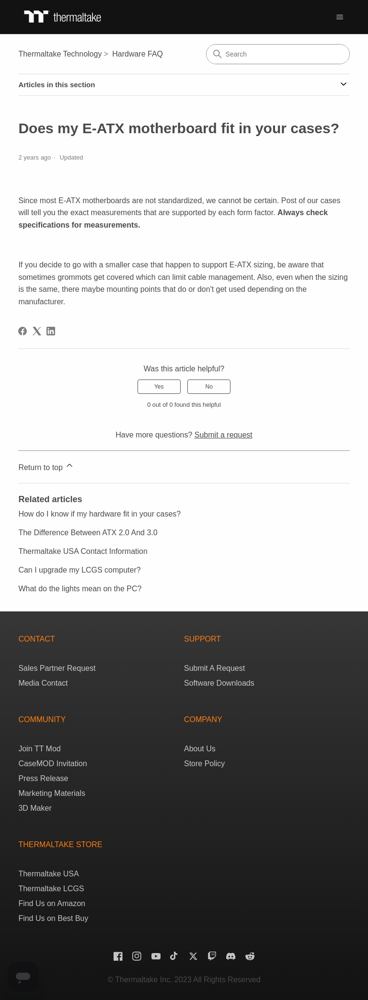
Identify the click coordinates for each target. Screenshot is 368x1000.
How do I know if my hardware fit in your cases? (99, 514)
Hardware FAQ (137, 54)
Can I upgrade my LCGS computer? (79, 570)
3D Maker (34, 808)
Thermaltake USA (48, 874)
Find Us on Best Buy (53, 918)
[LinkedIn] (50, 331)
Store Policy (204, 763)
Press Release (43, 778)
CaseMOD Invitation (52, 763)
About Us (200, 749)
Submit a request (224, 435)
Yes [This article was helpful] (159, 386)
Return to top (46, 465)
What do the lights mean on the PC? (79, 589)
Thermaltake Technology (60, 54)
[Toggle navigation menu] (340, 17)
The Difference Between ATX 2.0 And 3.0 (87, 533)
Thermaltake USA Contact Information (82, 551)
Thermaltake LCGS (51, 889)
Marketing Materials (51, 793)
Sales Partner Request (56, 668)
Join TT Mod (39, 749)
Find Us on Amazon (51, 903)
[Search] (278, 54)
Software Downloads (219, 683)
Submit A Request (214, 668)
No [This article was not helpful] (209, 386)
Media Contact (43, 683)
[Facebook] (22, 331)
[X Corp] (37, 331)
